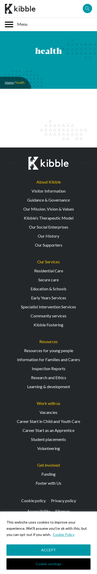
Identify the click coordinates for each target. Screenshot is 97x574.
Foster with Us (48, 483)
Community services (48, 315)
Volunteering (48, 448)
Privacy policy (63, 500)
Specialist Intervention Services (48, 306)
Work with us (48, 403)
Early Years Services (48, 297)
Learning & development (48, 386)
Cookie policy (33, 500)
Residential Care (48, 270)
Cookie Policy (63, 534)
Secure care (48, 279)
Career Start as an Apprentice (48, 430)
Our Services (48, 261)
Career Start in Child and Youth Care (48, 421)
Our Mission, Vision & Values (48, 208)
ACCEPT (48, 550)
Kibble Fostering (48, 324)
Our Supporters (48, 244)
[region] (48, 542)
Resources (48, 341)
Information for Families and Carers (48, 359)
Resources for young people (48, 350)
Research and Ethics (48, 377)
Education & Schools (48, 288)
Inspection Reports (48, 368)
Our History (48, 235)
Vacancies (48, 412)
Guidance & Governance (48, 199)
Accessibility (38, 511)
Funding (48, 474)
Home (9, 82)
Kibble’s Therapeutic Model (48, 217)
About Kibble (48, 181)
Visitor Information (49, 190)
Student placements (48, 439)
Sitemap (62, 511)
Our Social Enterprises (48, 226)
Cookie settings (49, 564)
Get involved (48, 465)
